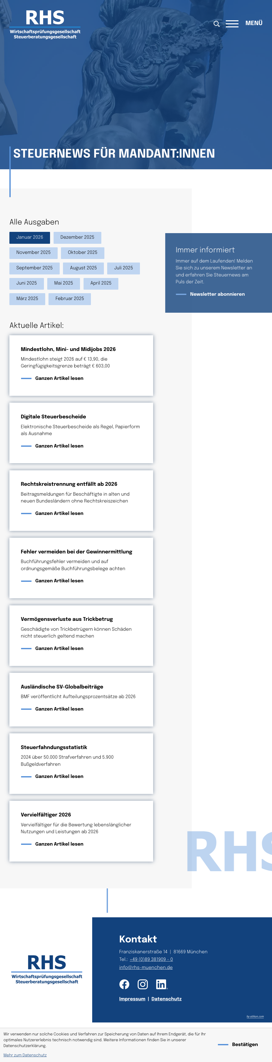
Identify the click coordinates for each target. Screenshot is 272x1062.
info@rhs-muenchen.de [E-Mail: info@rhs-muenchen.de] (146, 968)
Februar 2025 (70, 299)
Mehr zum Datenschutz (25, 1055)
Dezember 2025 (77, 237)
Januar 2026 (30, 237)
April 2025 (100, 283)
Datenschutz (167, 999)
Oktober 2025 (83, 253)
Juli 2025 (123, 268)
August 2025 (83, 268)
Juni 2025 (27, 283)
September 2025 (35, 268)
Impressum (132, 999)
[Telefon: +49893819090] (152, 960)
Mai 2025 (63, 283)
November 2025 (34, 253)
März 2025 (27, 299)
